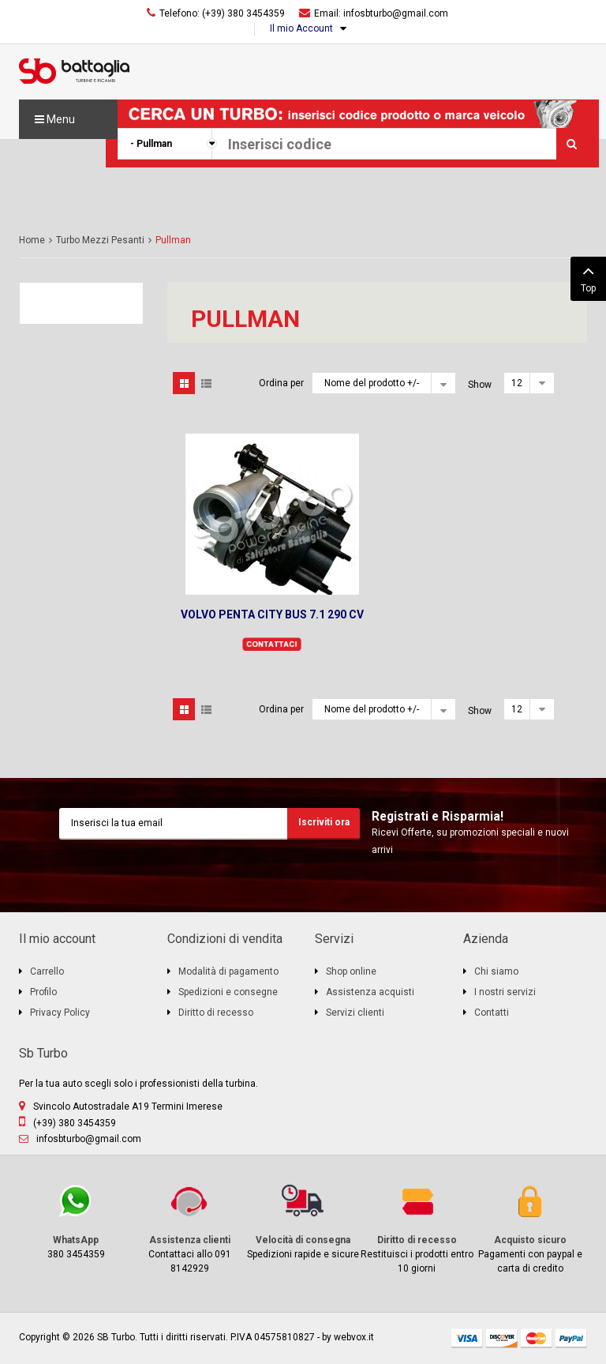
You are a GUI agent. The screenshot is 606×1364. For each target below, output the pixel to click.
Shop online (351, 971)
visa (467, 1338)
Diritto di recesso (215, 1012)
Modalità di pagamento (228, 971)
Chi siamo (496, 971)
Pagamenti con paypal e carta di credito (530, 1228)
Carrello (47, 971)
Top (588, 277)
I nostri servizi (505, 992)
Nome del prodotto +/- (371, 383)
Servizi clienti (355, 1012)
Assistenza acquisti (370, 992)
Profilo (43, 992)
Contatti (491, 1012)
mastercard (536, 1338)
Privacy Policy (60, 1012)
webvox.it (354, 1337)
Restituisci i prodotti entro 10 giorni (416, 1228)
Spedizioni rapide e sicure (303, 1221)
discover (502, 1338)
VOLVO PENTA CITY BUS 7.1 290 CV (272, 614)
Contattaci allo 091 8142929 (189, 1228)
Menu (55, 119)
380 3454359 (76, 1221)
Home (32, 240)
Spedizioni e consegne (228, 992)
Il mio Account (301, 28)
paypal (571, 1338)
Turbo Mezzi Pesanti (100, 240)
